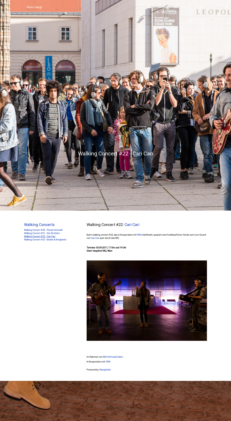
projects (164, 7)
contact (200, 7)
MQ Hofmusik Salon (113, 357)
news (186, 7)
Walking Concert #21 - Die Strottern (42, 233)
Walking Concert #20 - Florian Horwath (43, 230)
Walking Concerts (39, 224)
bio (176, 7)
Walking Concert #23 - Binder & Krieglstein (45, 239)
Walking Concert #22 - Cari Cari (39, 236)
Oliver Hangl (34, 7)
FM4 (139, 235)
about (150, 7)
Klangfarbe (105, 369)
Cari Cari (132, 224)
